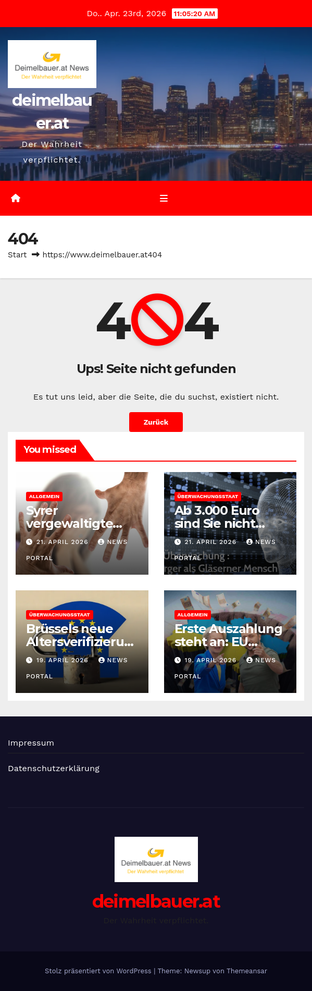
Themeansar (247, 971)
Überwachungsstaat (208, 496)
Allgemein (44, 496)
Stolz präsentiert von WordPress (99, 971)
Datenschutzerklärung (53, 768)
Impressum (31, 743)
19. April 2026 (63, 660)
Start (17, 254)
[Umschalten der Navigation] (163, 198)
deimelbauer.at (156, 901)
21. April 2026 (63, 542)
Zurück (156, 422)
